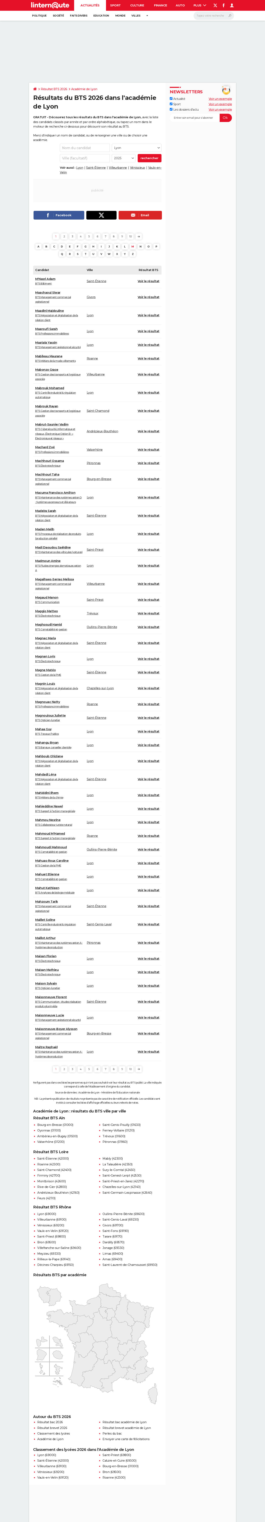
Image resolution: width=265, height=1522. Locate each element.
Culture (137, 5)
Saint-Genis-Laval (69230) (120, 1219)
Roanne (92, 358)
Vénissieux (137, 168)
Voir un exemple (220, 99)
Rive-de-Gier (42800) (52, 1187)
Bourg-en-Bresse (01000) (55, 1125)
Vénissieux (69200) (50, 1225)
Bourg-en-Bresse (99, 479)
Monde (120, 15)
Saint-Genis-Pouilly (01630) (121, 1125)
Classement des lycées (53, 1433)
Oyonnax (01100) (49, 1130)
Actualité (177, 99)
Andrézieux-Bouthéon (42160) (58, 1193)
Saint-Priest (95, 550)
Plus (200, 5)
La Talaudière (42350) (117, 1164)
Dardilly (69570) (113, 1242)
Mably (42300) (112, 1158)
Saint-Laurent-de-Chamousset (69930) (129, 1265)
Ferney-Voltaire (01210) (118, 1130)
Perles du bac (112, 1433)
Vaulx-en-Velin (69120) (52, 1231)
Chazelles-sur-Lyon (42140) (121, 1187)
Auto (180, 5)
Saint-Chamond (98, 411)
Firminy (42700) (48, 1175)
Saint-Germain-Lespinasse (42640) (127, 1193)
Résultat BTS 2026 (54, 89)
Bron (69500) (46, 1242)
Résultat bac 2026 (50, 1422)
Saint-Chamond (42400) (54, 1170)
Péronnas (94, 463)
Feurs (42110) (46, 1198)
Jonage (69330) (113, 1248)
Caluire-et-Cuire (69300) (119, 1460)
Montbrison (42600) (51, 1181)
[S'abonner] (201, 118)
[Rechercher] (214, 16)
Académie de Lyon (84, 89)
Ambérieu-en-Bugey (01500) (57, 1136)
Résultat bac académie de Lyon (124, 1422)
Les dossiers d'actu (184, 109)
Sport (115, 5)
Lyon (79, 168)
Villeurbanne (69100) (51, 1219)
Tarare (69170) (112, 1236)
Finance (160, 5)
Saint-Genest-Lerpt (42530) (121, 1175)
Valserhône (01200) (50, 1142)
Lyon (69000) (46, 1214)
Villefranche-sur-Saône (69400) (59, 1248)
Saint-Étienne (96, 168)
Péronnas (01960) (114, 1142)
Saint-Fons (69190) (115, 1231)
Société (58, 15)
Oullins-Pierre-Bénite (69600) (123, 1214)
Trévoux (92, 613)
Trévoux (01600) (113, 1136)
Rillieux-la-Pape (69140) (53, 1259)
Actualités (90, 5)
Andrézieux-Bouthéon (102, 431)
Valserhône (95, 450)
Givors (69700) (112, 1225)
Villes (135, 15)
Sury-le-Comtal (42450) (118, 1170)
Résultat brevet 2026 (52, 1428)
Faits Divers (78, 15)
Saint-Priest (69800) (51, 1236)
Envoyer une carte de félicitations (125, 1439)
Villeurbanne (118, 168)
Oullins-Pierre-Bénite (102, 627)
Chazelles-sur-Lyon (100, 688)
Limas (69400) (112, 1254)
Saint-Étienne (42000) (53, 1158)
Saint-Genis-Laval (99, 924)
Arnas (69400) (112, 1259)
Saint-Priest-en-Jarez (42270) (123, 1181)
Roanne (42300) (48, 1164)
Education (101, 15)
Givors (91, 297)
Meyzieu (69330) (49, 1254)
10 (130, 236)
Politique (39, 15)
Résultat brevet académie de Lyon (126, 1428)
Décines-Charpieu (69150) (55, 1265)
